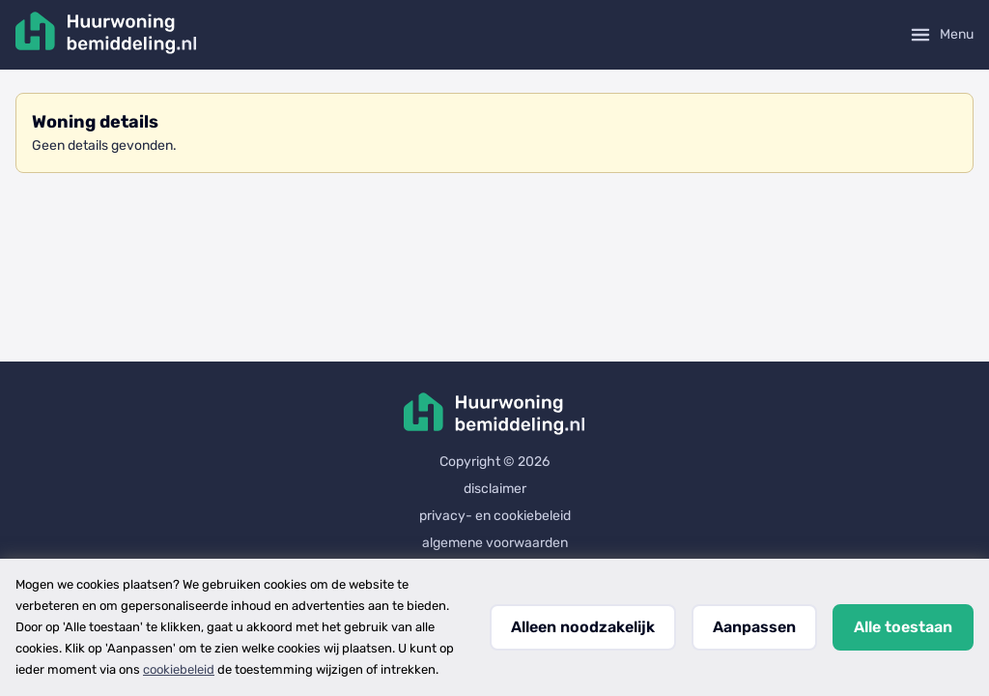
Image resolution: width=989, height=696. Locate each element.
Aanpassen (754, 627)
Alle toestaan (903, 627)
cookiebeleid (178, 669)
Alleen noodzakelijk (583, 627)
